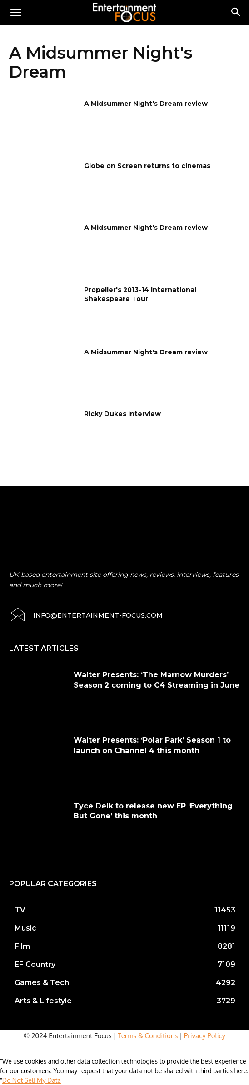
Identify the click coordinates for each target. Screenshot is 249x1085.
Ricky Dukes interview (122, 414)
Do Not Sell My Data (31, 1080)
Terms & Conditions (148, 1035)
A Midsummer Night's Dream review (146, 103)
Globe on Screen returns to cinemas (147, 166)
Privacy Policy (204, 1035)
